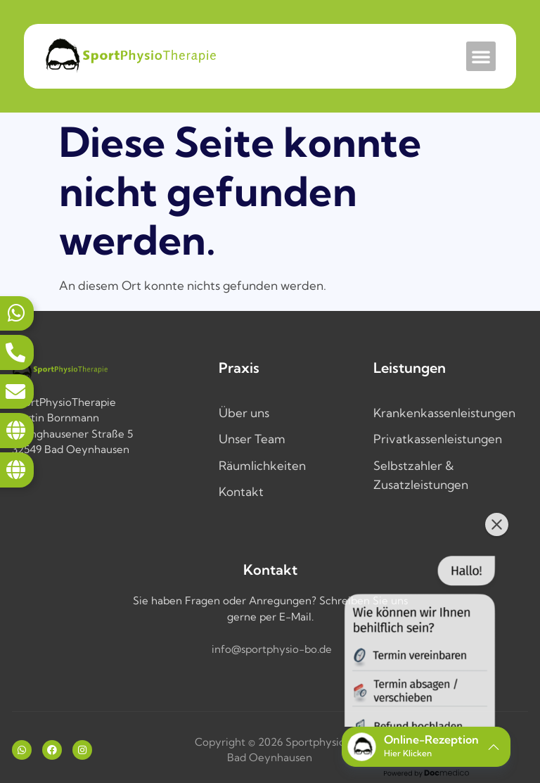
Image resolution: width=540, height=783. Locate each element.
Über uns (244, 412)
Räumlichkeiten (262, 465)
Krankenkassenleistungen (444, 412)
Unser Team (252, 438)
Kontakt (241, 491)
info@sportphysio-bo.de (272, 649)
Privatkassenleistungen (437, 438)
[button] (481, 56)
